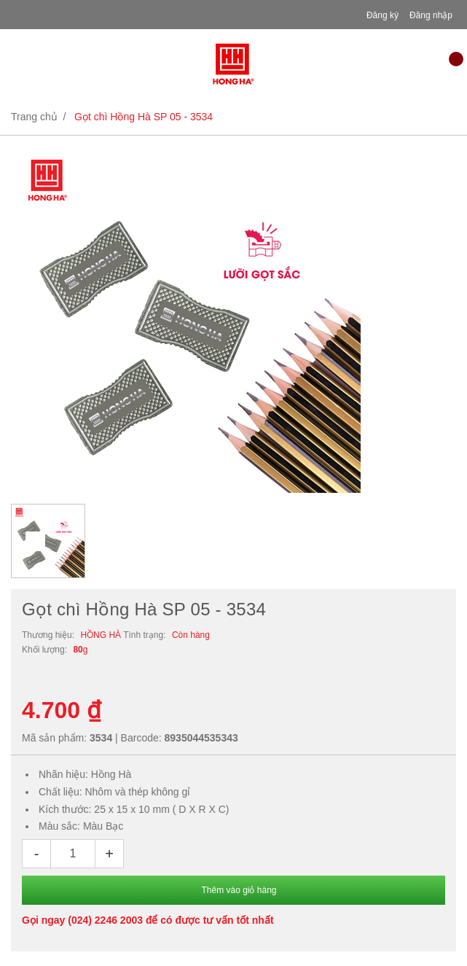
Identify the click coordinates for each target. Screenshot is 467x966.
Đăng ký (382, 15)
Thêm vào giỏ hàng (238, 890)
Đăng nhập (430, 15)
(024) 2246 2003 (105, 920)
